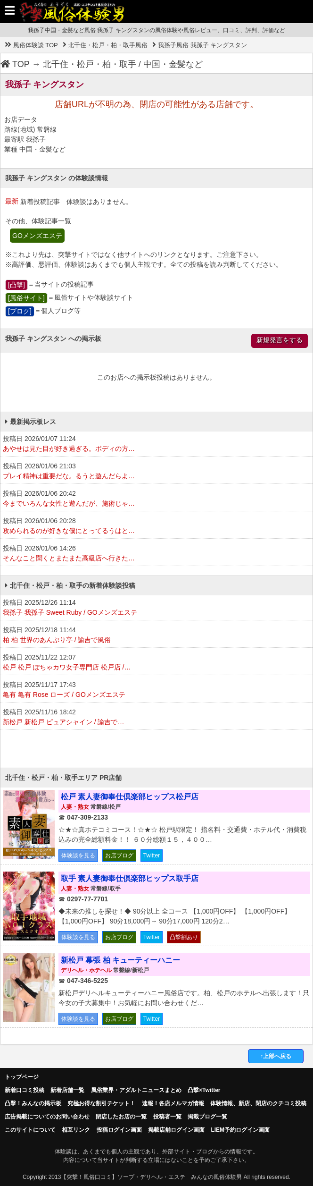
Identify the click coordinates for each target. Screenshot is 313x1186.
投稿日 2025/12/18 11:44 (156, 635)
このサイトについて (30, 1130)
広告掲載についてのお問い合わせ (47, 1116)
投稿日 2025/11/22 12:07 (156, 662)
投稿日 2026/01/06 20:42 (156, 499)
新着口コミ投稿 (24, 1090)
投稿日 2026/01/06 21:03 (156, 471)
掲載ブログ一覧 (207, 1116)
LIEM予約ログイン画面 (240, 1130)
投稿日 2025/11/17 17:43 (156, 690)
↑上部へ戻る (275, 1056)
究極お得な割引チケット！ (101, 1103)
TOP (15, 64)
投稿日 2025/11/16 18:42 (156, 717)
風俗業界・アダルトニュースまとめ (136, 1090)
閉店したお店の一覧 (121, 1116)
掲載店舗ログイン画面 (176, 1130)
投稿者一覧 (167, 1116)
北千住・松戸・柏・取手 (89, 64)
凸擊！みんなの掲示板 (33, 1103)
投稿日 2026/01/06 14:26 (156, 553)
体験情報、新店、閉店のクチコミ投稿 (258, 1103)
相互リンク (76, 1130)
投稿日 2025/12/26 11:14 (156, 608)
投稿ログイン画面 (119, 1130)
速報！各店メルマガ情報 (173, 1103)
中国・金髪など (173, 64)
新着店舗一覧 (67, 1090)
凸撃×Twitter (204, 1090)
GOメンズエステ (37, 235)
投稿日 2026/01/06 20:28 (156, 526)
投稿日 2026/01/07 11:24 (156, 444)
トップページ (22, 1077)
